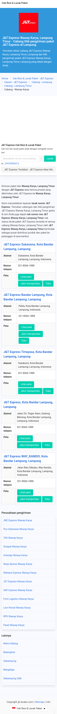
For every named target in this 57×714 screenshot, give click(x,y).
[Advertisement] (28, 119)
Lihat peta (26, 276)
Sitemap (39, 702)
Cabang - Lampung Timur (18, 85)
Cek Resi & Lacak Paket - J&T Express (33, 78)
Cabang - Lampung (42, 82)
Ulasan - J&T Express (15, 82)
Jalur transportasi (30, 283)
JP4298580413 (12, 163)
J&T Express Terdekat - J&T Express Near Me (28, 169)
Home (5, 78)
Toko (48, 283)
